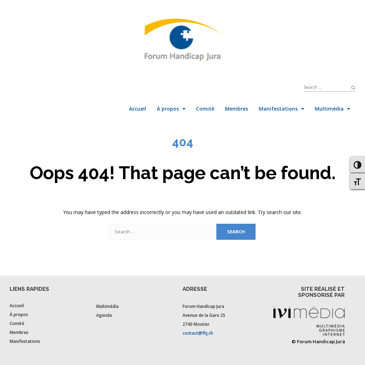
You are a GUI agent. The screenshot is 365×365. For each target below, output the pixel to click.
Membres (19, 332)
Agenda (104, 315)
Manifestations (25, 341)
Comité (17, 323)
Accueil (17, 306)
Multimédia (107, 306)
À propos (19, 314)
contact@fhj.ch (197, 333)
